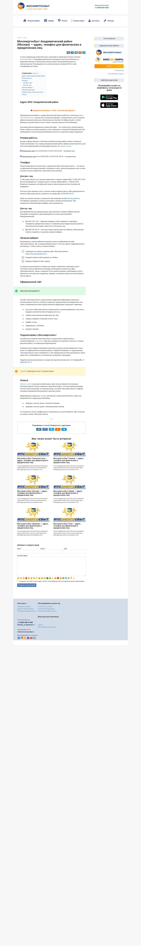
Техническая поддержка (46, 646)
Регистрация (119, 70)
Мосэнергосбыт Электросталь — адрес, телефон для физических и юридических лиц (32, 498)
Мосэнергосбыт (27, 59)
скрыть (35, 73)
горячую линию (65, 184)
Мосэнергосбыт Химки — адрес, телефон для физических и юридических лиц (68, 530)
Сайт (65, 586)
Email (42, 586)
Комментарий (22, 593)
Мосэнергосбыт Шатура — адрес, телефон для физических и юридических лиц (32, 530)
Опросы (40, 662)
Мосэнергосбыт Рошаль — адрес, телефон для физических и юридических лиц (68, 498)
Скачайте (23, 409)
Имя (19, 586)
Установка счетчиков (45, 644)
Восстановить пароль (116, 74)
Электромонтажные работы (47, 649)
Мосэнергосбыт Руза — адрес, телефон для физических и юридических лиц (67, 563)
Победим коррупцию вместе (27, 649)
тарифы (43, 433)
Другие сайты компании (25, 646)
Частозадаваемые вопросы (47, 664)
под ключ (39, 378)
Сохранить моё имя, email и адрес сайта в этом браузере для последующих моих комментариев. (52, 619)
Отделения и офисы (24, 644)
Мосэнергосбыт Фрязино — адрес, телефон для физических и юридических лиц (32, 563)
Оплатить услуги (26, 421)
